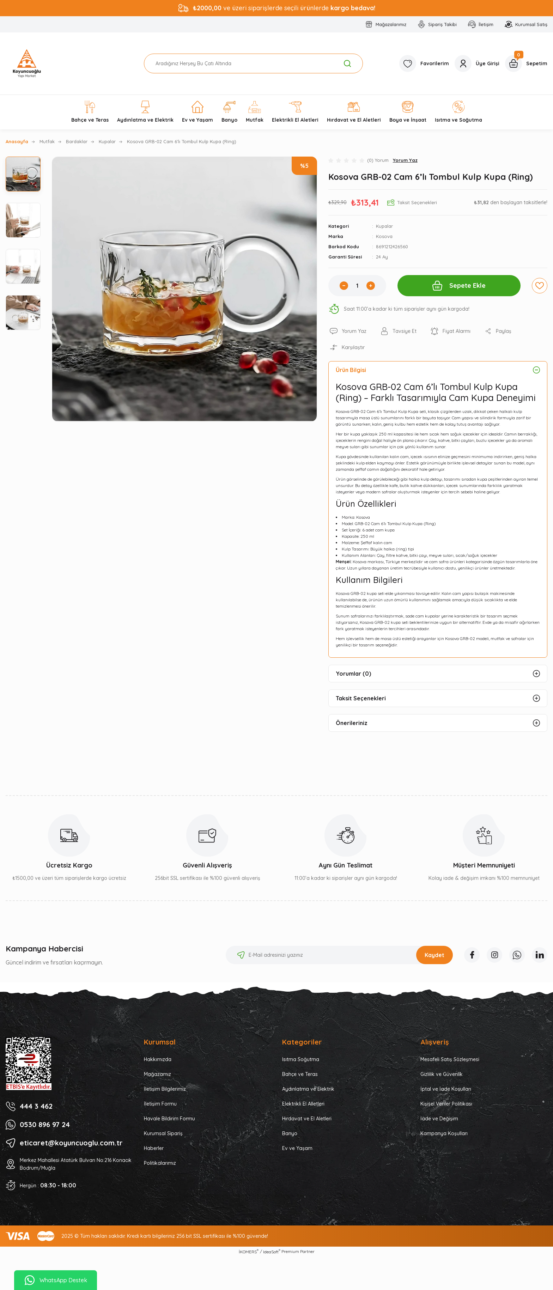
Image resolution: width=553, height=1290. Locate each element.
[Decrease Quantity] (344, 285)
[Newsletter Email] (339, 955)
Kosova (384, 236)
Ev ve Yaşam (297, 1148)
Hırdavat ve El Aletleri (307, 1118)
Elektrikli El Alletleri (303, 1104)
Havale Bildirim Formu (169, 1118)
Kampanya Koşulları (444, 1133)
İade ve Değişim (439, 1118)
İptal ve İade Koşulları (445, 1089)
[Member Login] (477, 63)
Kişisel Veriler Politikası (446, 1104)
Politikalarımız (160, 1163)
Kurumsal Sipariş (163, 1133)
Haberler (154, 1148)
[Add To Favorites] (539, 285)
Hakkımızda (157, 1059)
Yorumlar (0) (353, 673)
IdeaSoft (271, 1251)
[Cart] (526, 63)
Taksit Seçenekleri (361, 698)
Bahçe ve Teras (300, 1074)
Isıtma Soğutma (300, 1059)
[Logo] (27, 63)
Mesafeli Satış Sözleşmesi (449, 1059)
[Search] (253, 63)
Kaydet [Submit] (434, 955)
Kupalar (384, 226)
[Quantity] (357, 285)
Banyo (289, 1133)
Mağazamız (157, 1074)
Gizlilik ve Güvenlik (441, 1074)
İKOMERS (249, 1251)
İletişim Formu (160, 1104)
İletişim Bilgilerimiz (165, 1089)
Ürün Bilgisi (351, 369)
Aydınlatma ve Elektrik (308, 1089)
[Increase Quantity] (370, 285)
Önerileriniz (351, 722)
